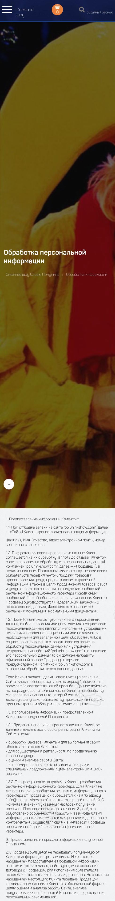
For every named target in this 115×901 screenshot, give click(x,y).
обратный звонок (100, 12)
